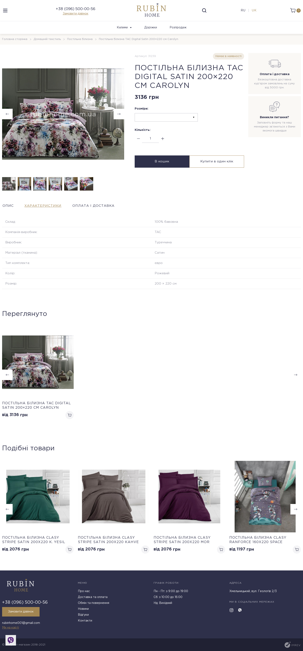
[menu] (5, 11)
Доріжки (150, 29)
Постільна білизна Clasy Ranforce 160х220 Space (257, 542)
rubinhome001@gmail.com (21, 623)
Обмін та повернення (93, 603)
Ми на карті (10, 627)
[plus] (162, 141)
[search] (204, 11)
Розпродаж (178, 29)
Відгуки (83, 615)
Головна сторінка (14, 41)
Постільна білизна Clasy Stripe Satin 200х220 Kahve (108, 542)
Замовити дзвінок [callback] (21, 612)
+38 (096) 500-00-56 (75, 10)
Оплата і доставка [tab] (98, 207)
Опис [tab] (7, 207)
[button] (119, 116)
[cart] (295, 12)
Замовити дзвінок (75, 14)
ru (243, 11)
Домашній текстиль (47, 41)
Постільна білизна (80, 41)
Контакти (85, 621)
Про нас (84, 591)
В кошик (161, 163)
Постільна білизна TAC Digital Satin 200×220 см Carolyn (36, 407)
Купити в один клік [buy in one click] (217, 163)
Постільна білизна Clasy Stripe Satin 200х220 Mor (182, 542)
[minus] (138, 141)
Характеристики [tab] (45, 207)
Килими (124, 29)
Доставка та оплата (93, 597)
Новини (83, 609)
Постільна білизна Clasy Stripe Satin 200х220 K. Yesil (33, 542)
